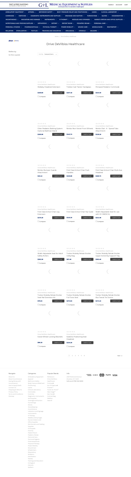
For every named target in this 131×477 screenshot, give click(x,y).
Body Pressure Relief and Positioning (73, 12)
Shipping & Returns (15, 390)
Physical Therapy (50, 27)
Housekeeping (118, 16)
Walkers (94, 31)
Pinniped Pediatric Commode (107, 87)
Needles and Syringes (81, 19)
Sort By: (41, 54)
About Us (12, 377)
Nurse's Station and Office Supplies (109, 19)
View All (49, 400)
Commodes (11, 16)
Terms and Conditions (16, 394)
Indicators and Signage (31, 19)
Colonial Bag (51, 396)
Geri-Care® (50, 394)
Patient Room (68, 23)
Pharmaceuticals (32, 27)
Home (56, 36)
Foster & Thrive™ (53, 390)
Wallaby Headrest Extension (49, 87)
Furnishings (93, 16)
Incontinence (12, 19)
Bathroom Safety (46, 12)
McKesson (50, 377)
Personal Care (100, 23)
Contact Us (12, 387)
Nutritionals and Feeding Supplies (20, 23)
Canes (95, 12)
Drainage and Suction (74, 16)
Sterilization (22, 31)
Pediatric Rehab (84, 23)
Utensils (83, 31)
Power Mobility (68, 27)
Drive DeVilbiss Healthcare (68, 36)
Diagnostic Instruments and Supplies (46, 16)
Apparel (32, 12)
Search (110, 5)
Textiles (35, 31)
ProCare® (50, 383)
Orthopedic (43, 23)
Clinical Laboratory (110, 12)
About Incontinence (15, 379)
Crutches (23, 16)
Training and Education (52, 31)
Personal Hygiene (14, 27)
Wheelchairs (98, 27)
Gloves (105, 16)
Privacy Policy (13, 392)
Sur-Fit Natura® (52, 385)
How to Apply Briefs (15, 385)
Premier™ (50, 387)
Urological (71, 31)
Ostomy (55, 23)
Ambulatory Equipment (15, 12)
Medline (49, 398)
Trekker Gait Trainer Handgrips (79, 87)
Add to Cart (58, 93)
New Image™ (51, 392)
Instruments (50, 19)
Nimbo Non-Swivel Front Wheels (80, 128)
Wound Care (83, 27)
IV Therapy (64, 19)
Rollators (9, 31)
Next (119, 356)
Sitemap (11, 396)
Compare (42, 96)
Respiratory (112, 27)
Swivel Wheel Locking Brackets (50, 337)
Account (119, 5)
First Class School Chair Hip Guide (80, 212)
